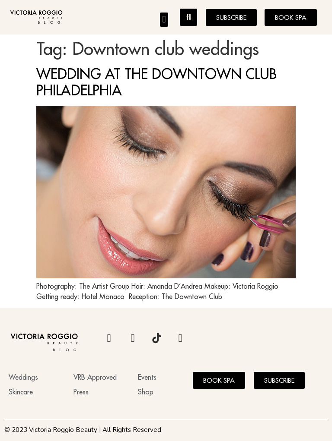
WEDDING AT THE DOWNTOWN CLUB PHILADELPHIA (156, 82)
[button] (164, 20)
